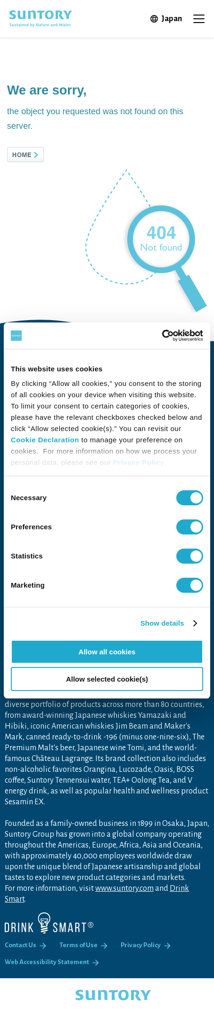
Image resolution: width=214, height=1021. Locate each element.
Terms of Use (78, 945)
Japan (171, 19)
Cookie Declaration (45, 440)
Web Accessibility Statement (47, 962)
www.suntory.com (124, 888)
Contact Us (20, 945)
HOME (41, 154)
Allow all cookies (107, 652)
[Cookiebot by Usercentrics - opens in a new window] (162, 336)
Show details (162, 623)
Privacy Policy (139, 462)
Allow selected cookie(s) (107, 679)
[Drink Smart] (49, 923)
